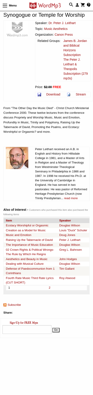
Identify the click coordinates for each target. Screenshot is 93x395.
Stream (81, 94)
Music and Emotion (18, 235)
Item (9, 220)
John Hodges (68, 259)
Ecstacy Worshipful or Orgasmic (27, 225)
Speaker (65, 220)
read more (71, 198)
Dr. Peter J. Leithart (62, 23)
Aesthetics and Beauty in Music (26, 259)
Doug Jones (67, 235)
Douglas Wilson (69, 225)
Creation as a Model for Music (26, 230)
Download (53, 94)
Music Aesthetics (55, 29)
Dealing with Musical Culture (25, 263)
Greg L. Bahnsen (70, 249)
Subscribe (14, 304)
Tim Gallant (67, 268)
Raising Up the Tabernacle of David (29, 240)
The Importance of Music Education (29, 244)
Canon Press (64, 34)
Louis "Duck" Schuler (73, 230)
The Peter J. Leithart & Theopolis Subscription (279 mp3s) (75, 69)
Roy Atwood (67, 278)
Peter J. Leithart (69, 240)
